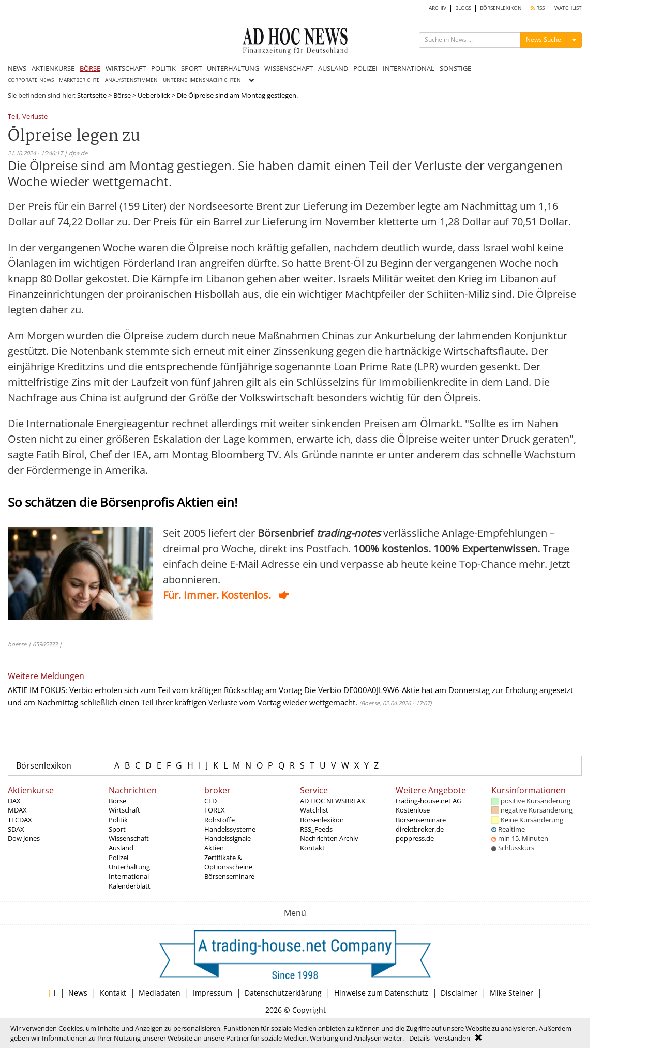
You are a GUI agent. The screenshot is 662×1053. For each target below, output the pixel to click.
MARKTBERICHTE (79, 80)
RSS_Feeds (316, 829)
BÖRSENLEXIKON (501, 8)
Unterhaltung (129, 866)
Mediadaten (159, 993)
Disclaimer (459, 993)
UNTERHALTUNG (233, 68)
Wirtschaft (124, 810)
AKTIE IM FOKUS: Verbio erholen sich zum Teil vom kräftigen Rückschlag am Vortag (155, 690)
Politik (118, 819)
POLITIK (163, 68)
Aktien (214, 847)
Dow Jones (24, 838)
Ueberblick (154, 95)
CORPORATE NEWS (31, 80)
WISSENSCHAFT (288, 68)
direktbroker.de (420, 829)
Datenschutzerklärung (283, 993)
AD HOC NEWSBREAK (332, 800)
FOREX (214, 810)
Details (419, 1038)
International (129, 876)
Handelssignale (227, 838)
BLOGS (463, 8)
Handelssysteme (229, 829)
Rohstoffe (219, 819)
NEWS (17, 68)
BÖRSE (90, 68)
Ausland (121, 847)
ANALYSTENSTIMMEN (131, 80)
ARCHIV (437, 8)
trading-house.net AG (428, 800)
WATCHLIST (568, 8)
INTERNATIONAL (408, 68)
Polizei (118, 857)
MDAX (17, 810)
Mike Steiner (511, 993)
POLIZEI (365, 68)
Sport (117, 829)
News (77, 993)
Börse (122, 95)
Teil (13, 117)
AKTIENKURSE (53, 68)
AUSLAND (333, 68)
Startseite (92, 95)
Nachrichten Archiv (329, 838)
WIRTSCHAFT (126, 68)
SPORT (191, 68)
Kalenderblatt (130, 886)
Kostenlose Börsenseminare (421, 814)
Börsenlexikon (43, 765)
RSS (538, 8)
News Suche (543, 39)
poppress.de (415, 838)
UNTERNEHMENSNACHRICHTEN (202, 80)
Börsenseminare (229, 876)
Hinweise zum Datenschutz (381, 993)
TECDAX (20, 819)
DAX (14, 800)
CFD (210, 800)
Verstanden (452, 1038)
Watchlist (314, 810)
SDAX (16, 829)
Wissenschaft (129, 838)
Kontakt (312, 847)
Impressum (212, 993)
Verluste (35, 117)
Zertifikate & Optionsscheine (228, 862)
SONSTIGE (455, 68)
